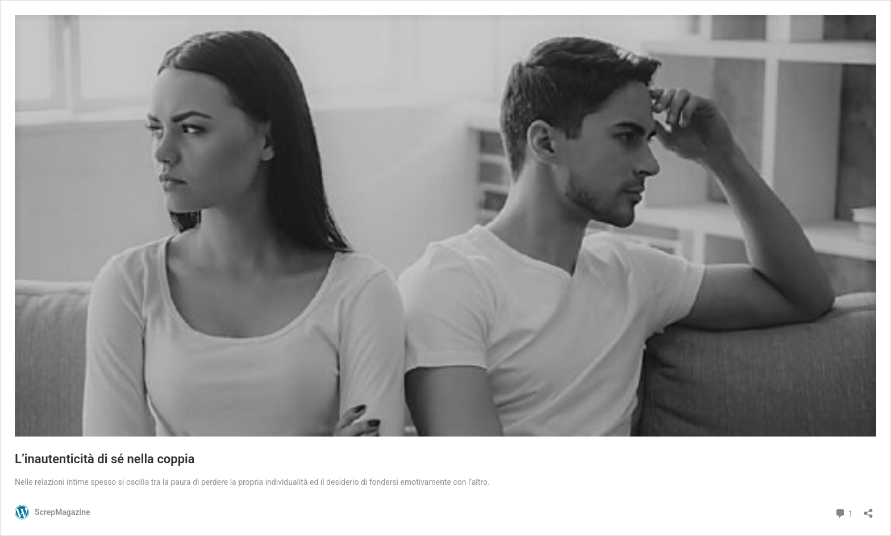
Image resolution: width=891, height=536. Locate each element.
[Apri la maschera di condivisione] (868, 509)
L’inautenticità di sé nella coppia (105, 459)
